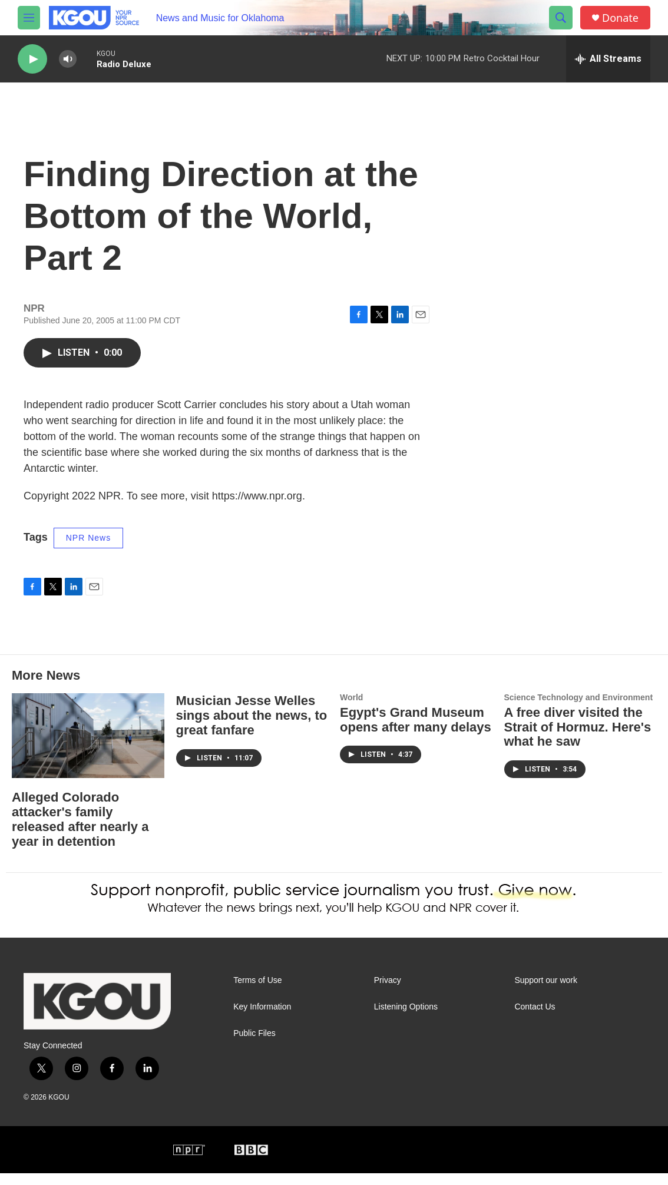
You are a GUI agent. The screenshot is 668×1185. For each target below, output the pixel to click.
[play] (32, 59)
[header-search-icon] (561, 17)
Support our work (545, 992)
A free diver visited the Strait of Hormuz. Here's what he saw (578, 739)
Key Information (262, 1018)
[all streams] (608, 58)
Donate (620, 18)
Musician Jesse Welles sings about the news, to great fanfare (252, 727)
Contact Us (534, 1018)
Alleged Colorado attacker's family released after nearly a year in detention (80, 831)
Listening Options (406, 1018)
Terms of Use (257, 992)
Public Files (254, 1045)
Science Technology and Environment (578, 709)
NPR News (88, 549)
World (351, 709)
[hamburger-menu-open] (29, 17)
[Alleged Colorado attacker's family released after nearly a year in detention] (88, 747)
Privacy (387, 992)
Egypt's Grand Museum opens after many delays (415, 731)
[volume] (68, 59)
